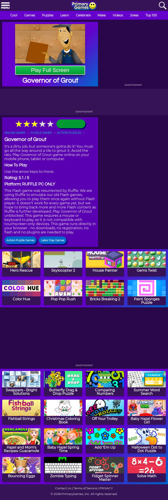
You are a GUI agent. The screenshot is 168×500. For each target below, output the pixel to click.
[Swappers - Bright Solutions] (21, 383)
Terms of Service (85, 488)
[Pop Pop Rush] (63, 292)
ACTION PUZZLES (69, 132)
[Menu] (5, 6)
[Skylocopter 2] (63, 263)
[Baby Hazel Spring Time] (63, 440)
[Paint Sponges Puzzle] (147, 292)
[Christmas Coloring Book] (63, 412)
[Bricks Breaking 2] (105, 292)
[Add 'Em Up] (105, 440)
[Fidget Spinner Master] (105, 469)
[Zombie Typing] (63, 469)
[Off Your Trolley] (105, 412)
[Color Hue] (21, 292)
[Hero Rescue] (21, 263)
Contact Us (63, 488)
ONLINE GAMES (14, 132)
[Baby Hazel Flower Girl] (147, 412)
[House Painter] (105, 263)
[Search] (162, 6)
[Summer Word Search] (147, 383)
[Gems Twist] (147, 263)
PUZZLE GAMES (41, 132)
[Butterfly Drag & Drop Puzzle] (63, 383)
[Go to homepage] (84, 6)
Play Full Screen (50, 70)
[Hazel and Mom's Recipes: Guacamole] (21, 440)
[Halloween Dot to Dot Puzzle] (147, 440)
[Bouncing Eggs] (21, 469)
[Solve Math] (147, 469)
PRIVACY (106, 488)
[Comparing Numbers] (105, 383)
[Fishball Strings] (21, 412)
